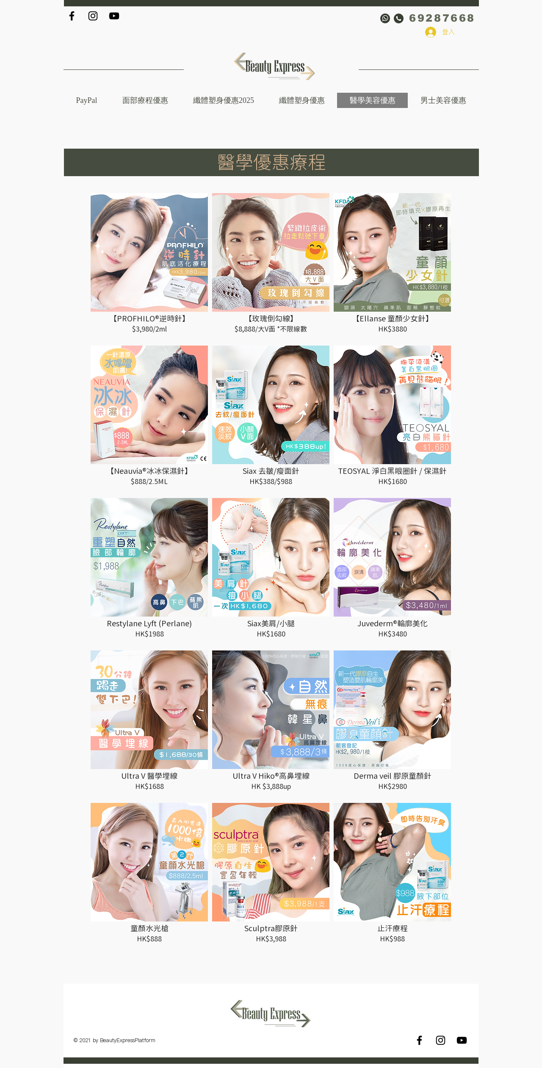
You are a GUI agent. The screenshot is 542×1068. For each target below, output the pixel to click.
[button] (223, 100)
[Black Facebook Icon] (72, 16)
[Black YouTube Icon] (114, 16)
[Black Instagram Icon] (93, 16)
